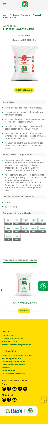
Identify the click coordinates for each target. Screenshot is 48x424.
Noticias (6, 367)
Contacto (43, 399)
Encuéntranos (24, 90)
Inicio (4, 15)
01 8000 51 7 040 (9, 341)
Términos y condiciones (13, 361)
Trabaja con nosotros (12, 338)
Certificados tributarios (13, 364)
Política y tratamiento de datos (17, 355)
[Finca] (25, 5)
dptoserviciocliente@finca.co (16, 344)
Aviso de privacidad (11, 358)
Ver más (24, 311)
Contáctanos (8, 335)
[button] (2, 290)
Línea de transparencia (13, 374)
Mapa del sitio (8, 370)
